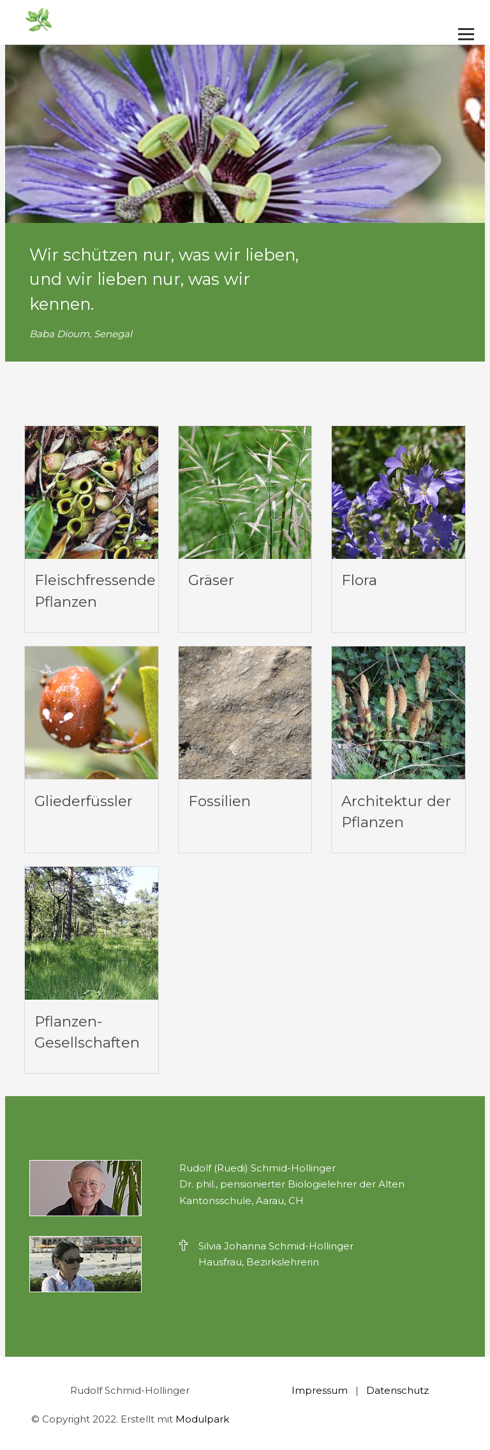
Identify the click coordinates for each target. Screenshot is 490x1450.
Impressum (320, 1390)
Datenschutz (397, 1390)
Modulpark (202, 1419)
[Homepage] (200, 20)
